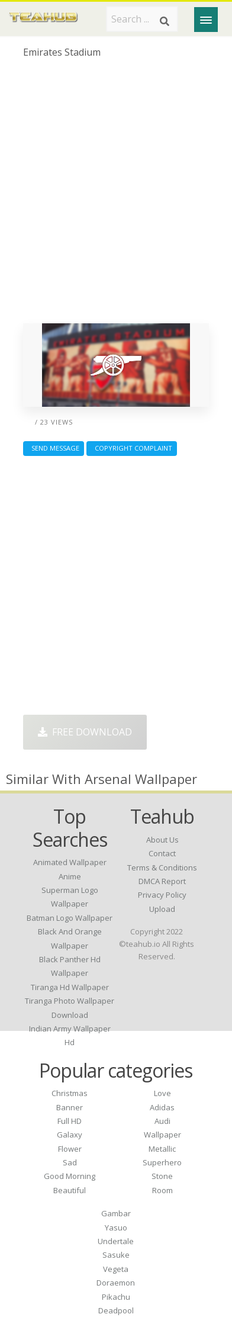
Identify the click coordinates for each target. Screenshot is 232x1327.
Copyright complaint (131, 448)
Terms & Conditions (162, 867)
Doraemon (115, 1282)
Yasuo (116, 1227)
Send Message (53, 448)
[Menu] (206, 19)
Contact (162, 853)
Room (162, 1190)
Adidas (162, 1107)
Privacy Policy (162, 894)
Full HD (69, 1121)
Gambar (116, 1213)
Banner (69, 1107)
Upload (162, 909)
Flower (70, 1148)
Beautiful (69, 1190)
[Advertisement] (116, 195)
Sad (70, 1162)
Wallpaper (162, 1134)
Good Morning (69, 1176)
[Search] (164, 21)
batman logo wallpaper (69, 917)
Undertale (116, 1241)
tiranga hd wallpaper (70, 987)
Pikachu (116, 1296)
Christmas (69, 1093)
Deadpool (116, 1310)
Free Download (85, 731)
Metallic (162, 1148)
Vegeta (115, 1269)
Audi (162, 1121)
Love (162, 1093)
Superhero (162, 1162)
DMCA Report (162, 881)
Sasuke (116, 1254)
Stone (162, 1176)
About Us (162, 839)
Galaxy (69, 1134)
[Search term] (142, 19)
